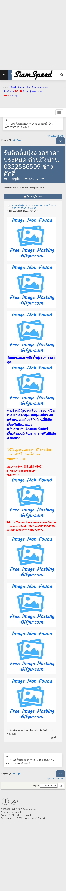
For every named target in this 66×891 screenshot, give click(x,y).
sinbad (17, 812)
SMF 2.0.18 (5, 809)
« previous (52, 135)
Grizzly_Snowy (34, 196)
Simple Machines (29, 809)
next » (61, 135)
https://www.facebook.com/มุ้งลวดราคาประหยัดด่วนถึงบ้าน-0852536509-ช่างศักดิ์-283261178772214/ (31, 526)
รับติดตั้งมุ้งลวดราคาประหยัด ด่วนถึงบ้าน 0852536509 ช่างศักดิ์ (34, 207)
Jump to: (35, 786)
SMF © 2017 (17, 809)
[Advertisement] (33, 33)
